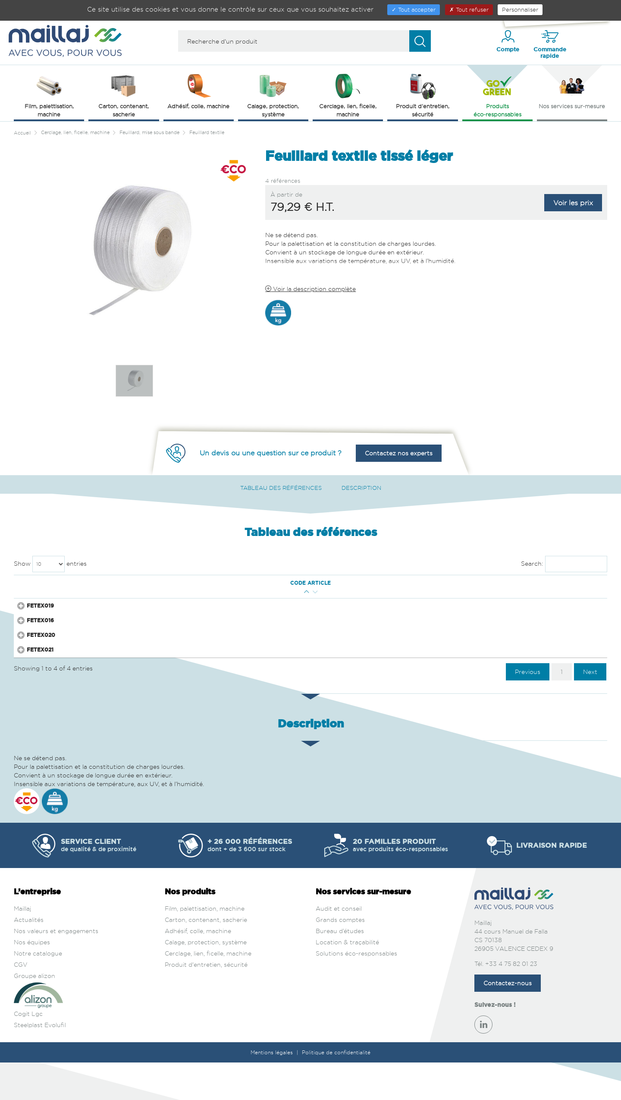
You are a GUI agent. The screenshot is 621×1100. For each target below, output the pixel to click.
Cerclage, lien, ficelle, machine (208, 991)
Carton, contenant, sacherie (206, 957)
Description (361, 487)
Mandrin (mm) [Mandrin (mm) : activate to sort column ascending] (222, 583)
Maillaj (22, 946)
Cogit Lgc (28, 1051)
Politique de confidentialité (336, 1090)
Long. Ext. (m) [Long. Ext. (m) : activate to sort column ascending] (174, 583)
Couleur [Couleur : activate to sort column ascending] (443, 583)
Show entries (50, 564)
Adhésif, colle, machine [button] (198, 91)
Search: (564, 564)
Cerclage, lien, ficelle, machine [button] (347, 95)
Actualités (29, 957)
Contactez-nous (507, 1020)
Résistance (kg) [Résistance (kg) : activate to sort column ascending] (271, 583)
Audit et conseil (339, 946)
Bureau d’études (340, 968)
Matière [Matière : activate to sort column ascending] (324, 583)
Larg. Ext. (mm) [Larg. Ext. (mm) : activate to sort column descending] (124, 583)
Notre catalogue (38, 991)
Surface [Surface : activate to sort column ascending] (388, 583)
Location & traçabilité (347, 980)
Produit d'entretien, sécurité (206, 1002)
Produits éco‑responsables (497, 95)
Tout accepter (414, 9)
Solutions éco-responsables (356, 991)
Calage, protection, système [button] (273, 95)
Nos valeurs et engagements (56, 968)
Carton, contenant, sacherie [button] (123, 95)
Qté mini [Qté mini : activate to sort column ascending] (82, 583)
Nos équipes (32, 980)
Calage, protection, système (206, 980)
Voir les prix (573, 202)
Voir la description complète (310, 288)
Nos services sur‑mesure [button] (572, 91)
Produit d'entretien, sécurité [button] (422, 95)
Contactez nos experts (399, 453)
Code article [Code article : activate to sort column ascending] (39, 583)
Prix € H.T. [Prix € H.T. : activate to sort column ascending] (491, 583)
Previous (527, 709)
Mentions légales (273, 1090)
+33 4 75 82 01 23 (511, 1001)
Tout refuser (469, 9)
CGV (21, 1002)
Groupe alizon (34, 1013)
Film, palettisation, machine (205, 946)
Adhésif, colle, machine (198, 968)
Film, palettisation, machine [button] (49, 95)
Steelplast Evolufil (40, 1062)
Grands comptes (340, 957)
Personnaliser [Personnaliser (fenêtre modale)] (520, 9)
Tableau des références (281, 487)
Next (590, 709)
